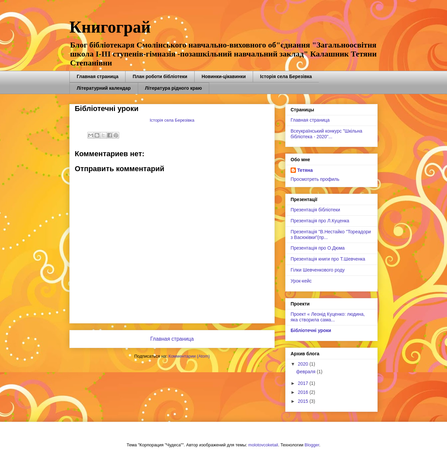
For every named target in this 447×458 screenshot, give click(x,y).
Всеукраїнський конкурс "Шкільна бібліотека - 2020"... (326, 133)
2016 (304, 392)
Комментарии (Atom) (189, 356)
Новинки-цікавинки (224, 76)
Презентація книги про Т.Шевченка (328, 259)
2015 (304, 401)
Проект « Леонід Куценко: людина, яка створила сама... (328, 316)
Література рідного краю (173, 88)
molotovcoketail (263, 444)
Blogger (312, 444)
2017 (304, 383)
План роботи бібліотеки (160, 76)
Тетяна (305, 170)
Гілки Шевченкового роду (318, 270)
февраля (306, 371)
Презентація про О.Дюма (318, 248)
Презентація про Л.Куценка (320, 220)
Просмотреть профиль (315, 179)
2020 (304, 364)
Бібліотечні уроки (311, 330)
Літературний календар (104, 88)
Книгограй (110, 27)
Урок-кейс (301, 281)
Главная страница (97, 76)
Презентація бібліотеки (315, 209)
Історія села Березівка (286, 76)
